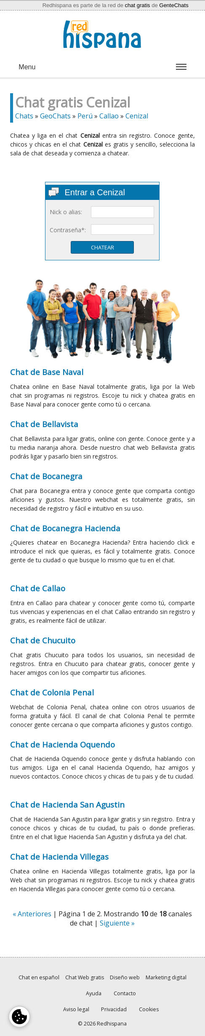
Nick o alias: (66, 212)
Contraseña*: (68, 230)
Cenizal (136, 116)
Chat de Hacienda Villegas (59, 856)
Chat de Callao (37, 588)
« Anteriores (32, 913)
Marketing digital (166, 977)
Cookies (149, 1009)
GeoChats (55, 116)
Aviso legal (76, 1009)
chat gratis (137, 5)
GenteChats (173, 5)
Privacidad (114, 1009)
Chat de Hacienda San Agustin (67, 804)
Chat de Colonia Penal (52, 692)
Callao (109, 116)
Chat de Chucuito (42, 640)
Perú (85, 116)
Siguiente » (117, 923)
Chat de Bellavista (44, 424)
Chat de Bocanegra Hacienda (65, 528)
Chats (24, 116)
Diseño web (125, 977)
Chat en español (39, 977)
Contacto (125, 993)
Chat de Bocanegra (46, 476)
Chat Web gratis (84, 977)
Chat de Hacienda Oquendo (62, 744)
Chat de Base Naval (46, 372)
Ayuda (93, 993)
